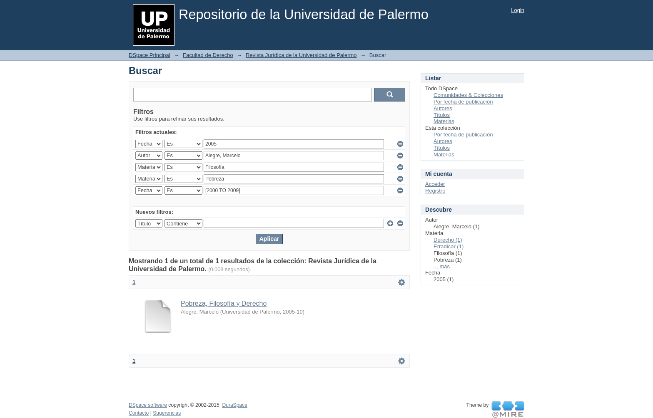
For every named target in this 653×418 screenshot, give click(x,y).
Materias (444, 121)
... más (442, 266)
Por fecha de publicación (463, 102)
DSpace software (148, 405)
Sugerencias (167, 413)
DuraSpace (234, 405)
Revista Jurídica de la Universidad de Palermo (301, 55)
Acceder (435, 184)
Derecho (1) (448, 240)
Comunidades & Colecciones (468, 95)
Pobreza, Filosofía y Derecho (224, 303)
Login (517, 10)
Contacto (139, 413)
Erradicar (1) (449, 246)
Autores (443, 108)
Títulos (442, 115)
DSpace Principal (149, 55)
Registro (435, 191)
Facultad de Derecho (208, 55)
